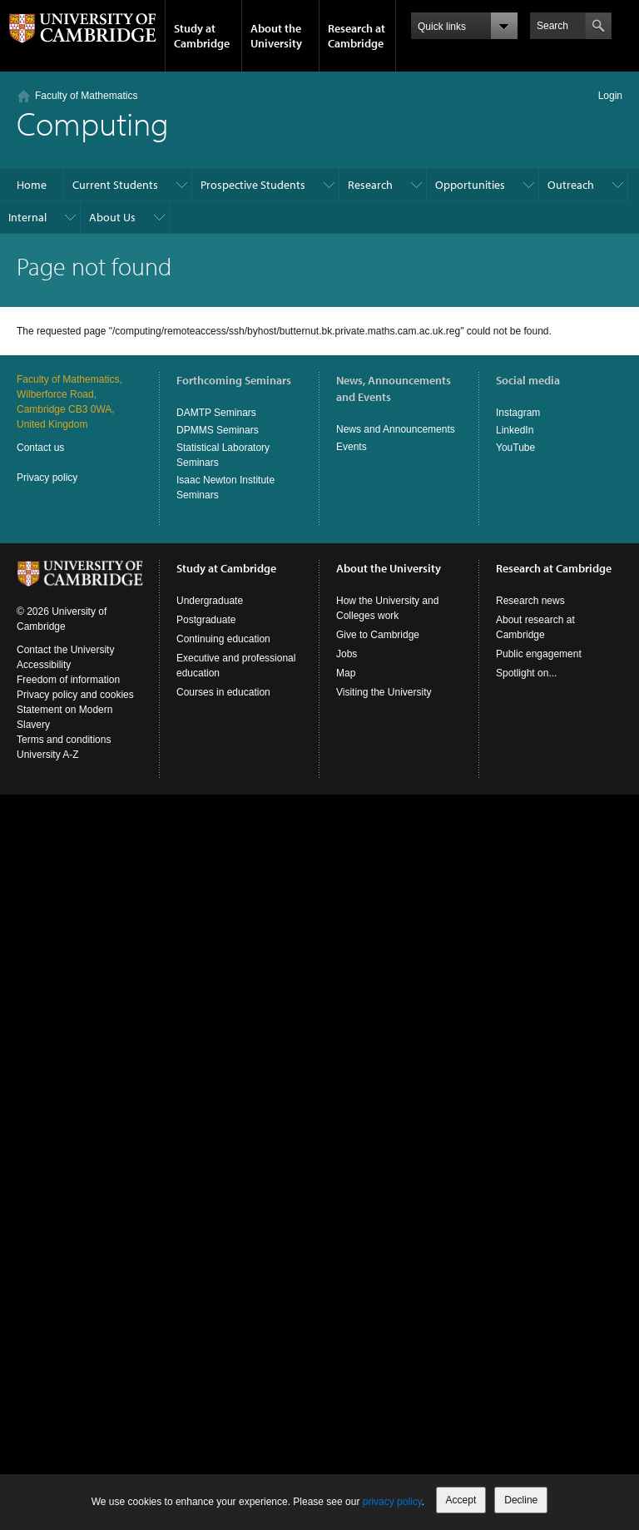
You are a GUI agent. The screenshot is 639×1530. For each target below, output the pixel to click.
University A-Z (48, 754)
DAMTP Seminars (216, 412)
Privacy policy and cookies (75, 695)
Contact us (40, 447)
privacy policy (392, 1502)
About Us (112, 217)
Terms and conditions (64, 739)
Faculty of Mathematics (86, 96)
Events (351, 447)
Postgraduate (205, 620)
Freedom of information (68, 680)
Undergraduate (209, 601)
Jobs (346, 654)
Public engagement (539, 654)
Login (610, 96)
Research (370, 184)
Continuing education (223, 639)
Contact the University (65, 650)
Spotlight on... (526, 673)
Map (345, 673)
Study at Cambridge (202, 36)
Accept (461, 1500)
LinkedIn (514, 430)
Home (32, 184)
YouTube (515, 447)
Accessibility (44, 665)
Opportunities (470, 184)
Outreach (570, 184)
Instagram (518, 412)
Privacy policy (47, 477)
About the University (276, 36)
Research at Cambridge (356, 36)
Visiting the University (384, 692)
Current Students (115, 184)
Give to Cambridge (377, 635)
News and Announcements (395, 429)
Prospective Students (253, 184)
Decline (520, 1500)
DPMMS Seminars (217, 430)
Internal (27, 217)
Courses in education (223, 692)
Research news (530, 601)
